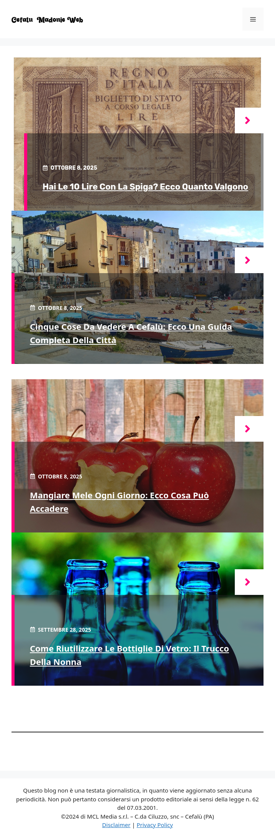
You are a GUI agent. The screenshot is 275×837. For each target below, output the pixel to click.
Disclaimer (116, 825)
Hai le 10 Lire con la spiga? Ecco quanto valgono (145, 187)
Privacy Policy (155, 825)
